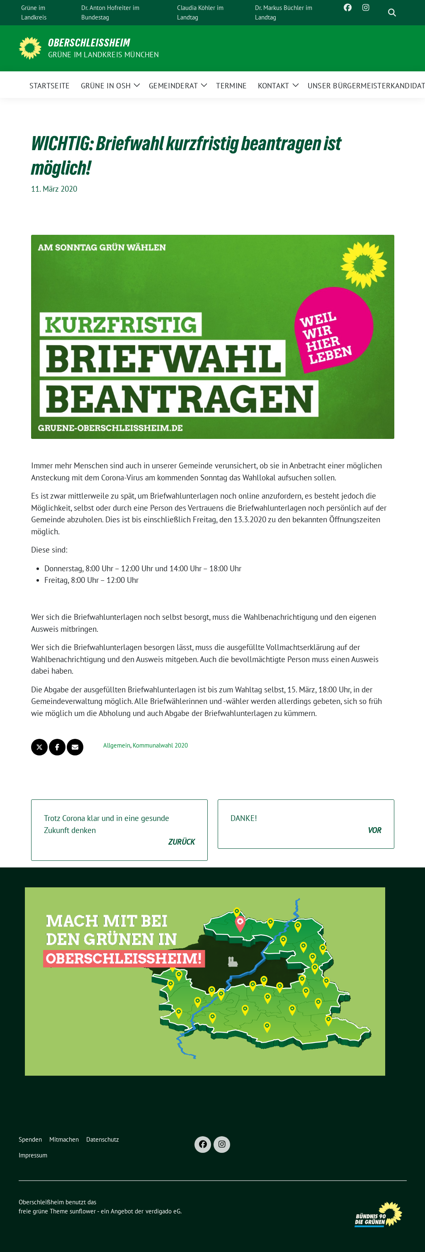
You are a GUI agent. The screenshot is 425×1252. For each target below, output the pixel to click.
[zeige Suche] (392, 12)
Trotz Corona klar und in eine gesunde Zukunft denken (119, 830)
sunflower (83, 1211)
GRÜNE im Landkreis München (103, 54)
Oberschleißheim (89, 43)
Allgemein (116, 745)
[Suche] (380, 12)
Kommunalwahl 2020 (160, 745)
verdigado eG (163, 1211)
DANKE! (306, 824)
